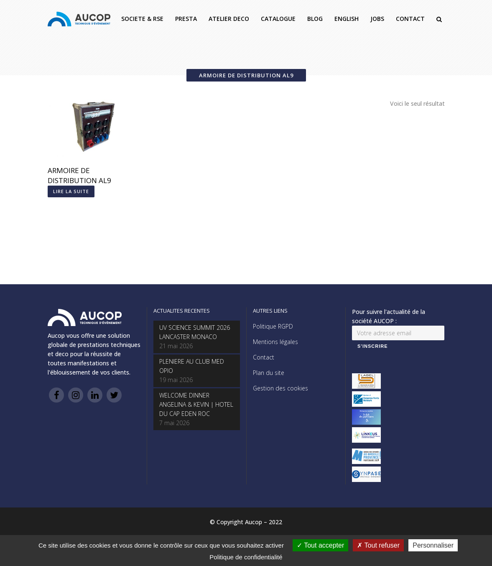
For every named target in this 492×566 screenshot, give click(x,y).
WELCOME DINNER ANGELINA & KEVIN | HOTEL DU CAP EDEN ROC (196, 404)
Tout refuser (378, 545)
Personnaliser (433, 545)
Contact (263, 357)
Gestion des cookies (280, 388)
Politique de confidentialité (245, 557)
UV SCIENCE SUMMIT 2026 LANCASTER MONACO (194, 332)
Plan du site (268, 373)
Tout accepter (320, 545)
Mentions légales (275, 342)
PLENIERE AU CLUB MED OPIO (191, 366)
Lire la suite (71, 191)
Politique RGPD (273, 326)
